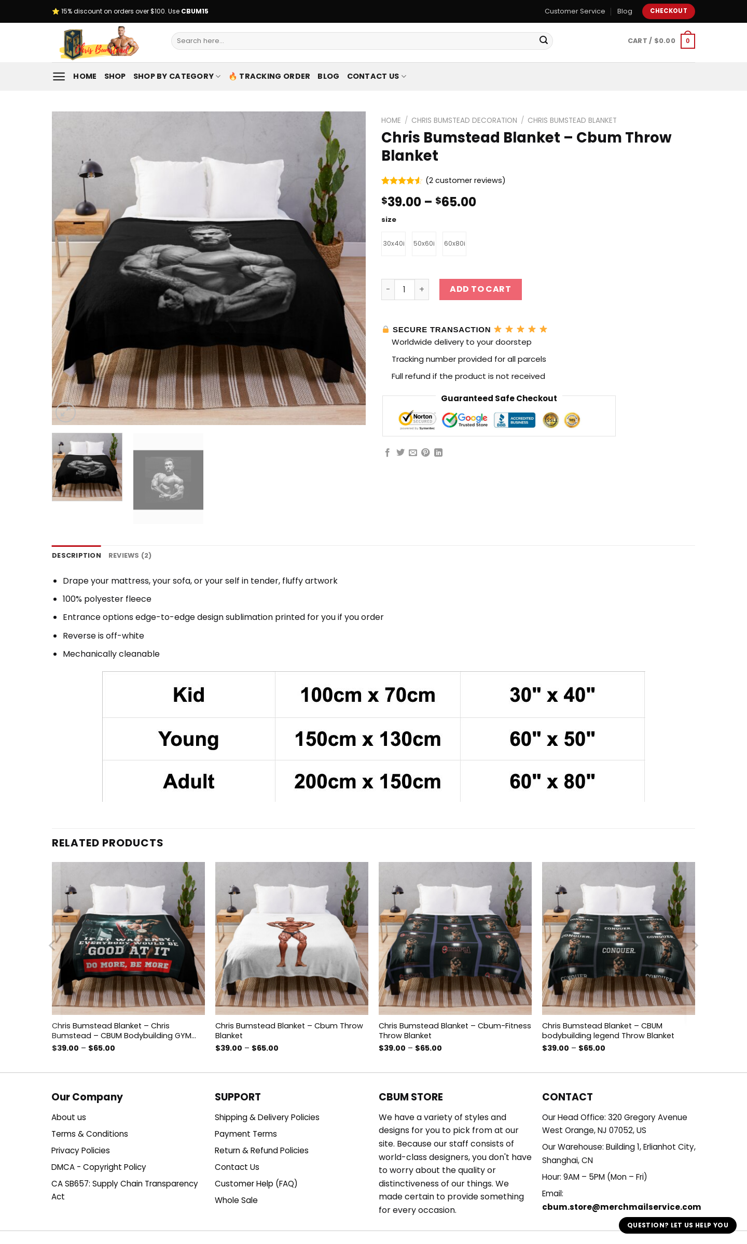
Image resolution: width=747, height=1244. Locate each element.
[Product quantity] (404, 291)
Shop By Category (177, 76)
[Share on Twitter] (400, 454)
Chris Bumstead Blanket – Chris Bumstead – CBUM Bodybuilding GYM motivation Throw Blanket (121, 1030)
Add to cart (480, 291)
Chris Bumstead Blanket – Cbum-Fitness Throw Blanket (455, 1030)
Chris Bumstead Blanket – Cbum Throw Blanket (289, 1030)
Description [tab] (76, 555)
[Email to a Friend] (413, 454)
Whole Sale (236, 1200)
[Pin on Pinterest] (425, 454)
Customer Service (575, 11)
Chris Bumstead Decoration (464, 120)
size (388, 219)
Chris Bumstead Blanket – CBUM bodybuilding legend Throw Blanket (608, 1030)
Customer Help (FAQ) (256, 1183)
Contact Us (376, 76)
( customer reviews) (465, 181)
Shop (115, 76)
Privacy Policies (80, 1150)
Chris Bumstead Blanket (572, 120)
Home (84, 76)
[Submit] (543, 41)
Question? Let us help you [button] (677, 1225)
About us (68, 1117)
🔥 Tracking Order (269, 76)
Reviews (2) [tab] (130, 555)
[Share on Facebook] (387, 454)
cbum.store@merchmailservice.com (621, 1206)
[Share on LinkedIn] (438, 454)
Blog (624, 11)
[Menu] (59, 76)
